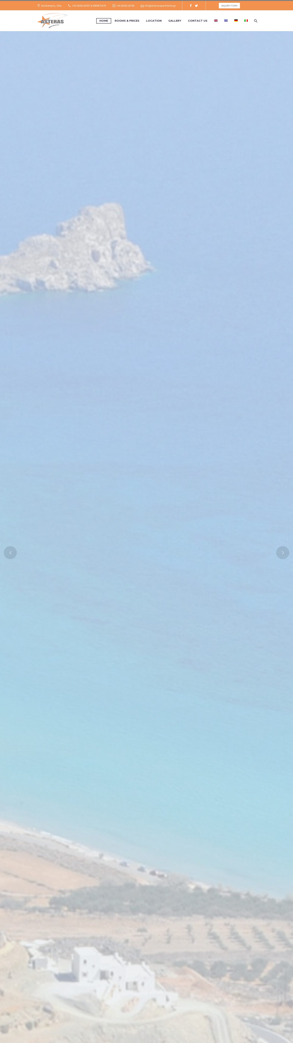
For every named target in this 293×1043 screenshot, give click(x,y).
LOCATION (154, 20)
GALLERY (174, 20)
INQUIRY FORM (229, 5)
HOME (103, 20)
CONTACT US (197, 20)
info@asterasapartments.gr (160, 5)
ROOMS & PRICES (127, 20)
